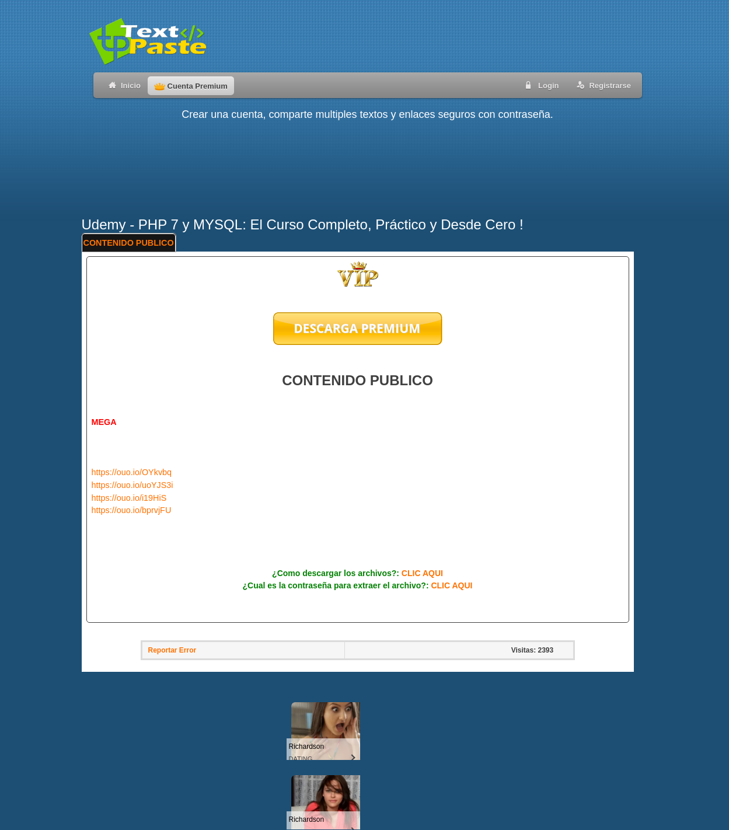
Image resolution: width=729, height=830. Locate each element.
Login (540, 84)
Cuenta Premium (191, 86)
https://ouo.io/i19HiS (129, 498)
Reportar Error (172, 650)
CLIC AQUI (422, 573)
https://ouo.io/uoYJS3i (132, 485)
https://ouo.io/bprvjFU (132, 510)
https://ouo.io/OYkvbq (132, 472)
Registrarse (601, 84)
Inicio (122, 84)
